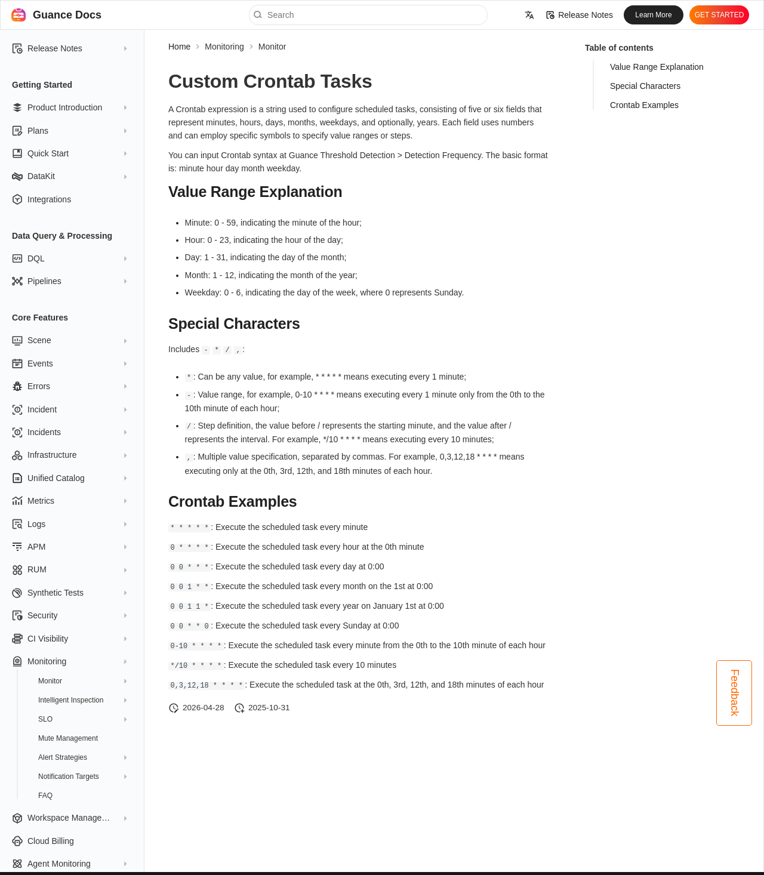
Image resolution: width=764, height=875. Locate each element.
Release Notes (579, 15)
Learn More (653, 15)
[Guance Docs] (18, 15)
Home (179, 46)
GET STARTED (719, 15)
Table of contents (619, 48)
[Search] (368, 14)
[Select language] (529, 14)
